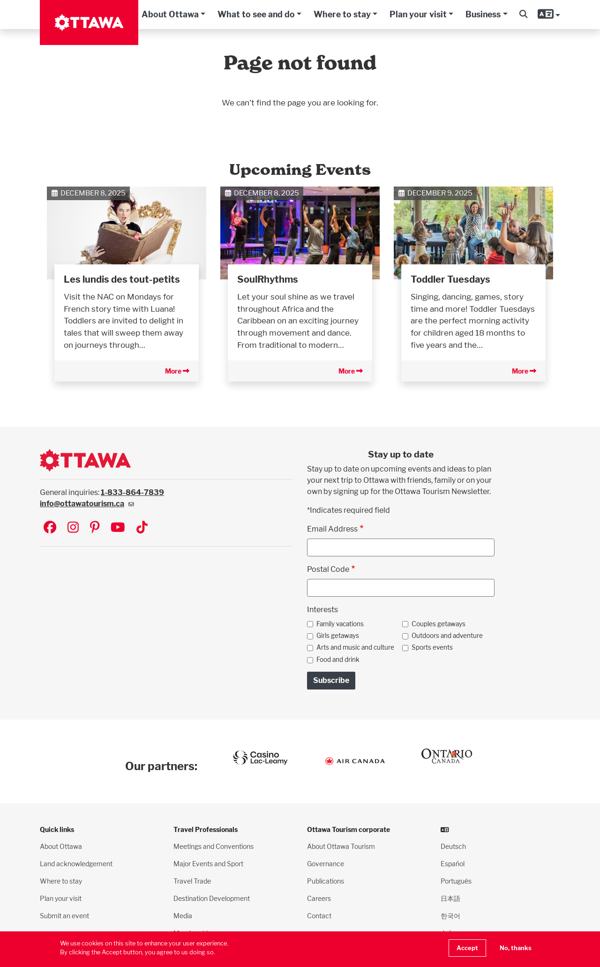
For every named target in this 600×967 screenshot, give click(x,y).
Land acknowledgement (76, 864)
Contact (319, 916)
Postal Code (328, 569)
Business (483, 14)
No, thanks (516, 948)
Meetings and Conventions (213, 846)
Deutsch (453, 846)
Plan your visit (418, 14)
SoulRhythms (267, 279)
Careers (319, 898)
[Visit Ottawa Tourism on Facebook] (50, 528)
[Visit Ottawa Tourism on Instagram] (73, 528)
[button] (523, 14)
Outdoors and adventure (447, 635)
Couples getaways (438, 624)
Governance (325, 864)
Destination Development (211, 898)
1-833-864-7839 (132, 492)
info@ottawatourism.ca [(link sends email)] (87, 503)
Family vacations (340, 624)
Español (453, 864)
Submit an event (64, 916)
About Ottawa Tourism (341, 846)
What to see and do (256, 14)
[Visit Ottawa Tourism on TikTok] (142, 528)
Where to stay (342, 14)
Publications (325, 881)
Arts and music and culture (355, 647)
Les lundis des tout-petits (122, 279)
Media (182, 916)
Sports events (432, 647)
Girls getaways (337, 635)
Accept (467, 948)
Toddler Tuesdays (450, 279)
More (177, 371)
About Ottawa (170, 14)
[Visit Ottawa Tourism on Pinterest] (94, 528)
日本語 (450, 898)
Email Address (332, 529)
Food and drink (338, 659)
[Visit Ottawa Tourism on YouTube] (118, 528)
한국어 (450, 916)
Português (456, 881)
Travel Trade (192, 881)
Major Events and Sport (208, 864)
